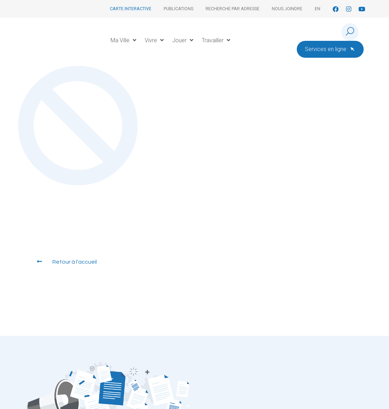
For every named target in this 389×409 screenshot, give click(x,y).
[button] (124, 40)
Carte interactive (130, 8)
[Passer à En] (317, 9)
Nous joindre (287, 8)
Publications (178, 8)
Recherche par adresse (232, 8)
